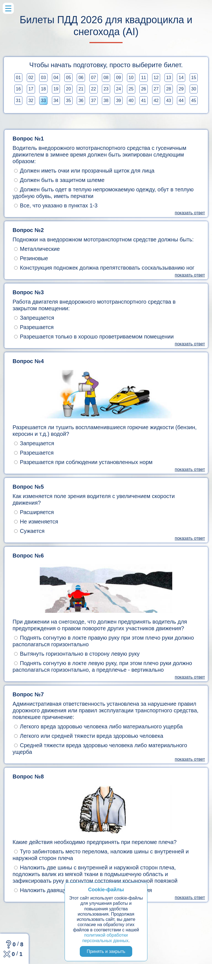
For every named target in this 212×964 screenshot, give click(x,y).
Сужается (29, 531)
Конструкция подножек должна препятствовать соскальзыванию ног (104, 268)
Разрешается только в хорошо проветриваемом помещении (94, 337)
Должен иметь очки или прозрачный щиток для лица (84, 171)
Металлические (37, 249)
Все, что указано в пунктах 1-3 (56, 205)
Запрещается (34, 318)
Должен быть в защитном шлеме (59, 180)
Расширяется (34, 512)
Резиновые (31, 258)
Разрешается (34, 327)
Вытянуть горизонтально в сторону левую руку (77, 654)
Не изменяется (36, 522)
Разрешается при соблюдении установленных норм (83, 462)
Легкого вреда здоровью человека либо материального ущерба (98, 726)
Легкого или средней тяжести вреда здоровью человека (88, 736)
